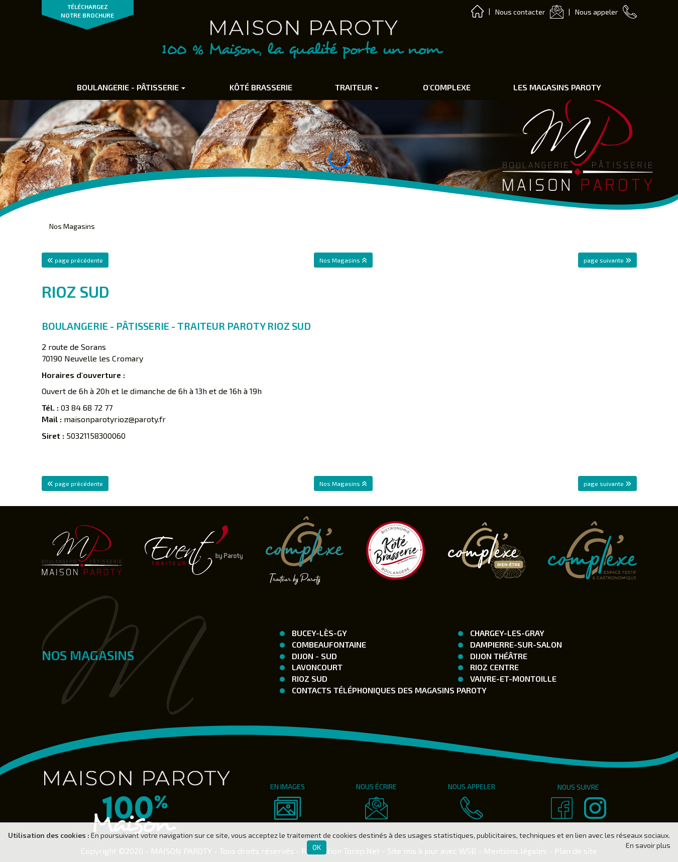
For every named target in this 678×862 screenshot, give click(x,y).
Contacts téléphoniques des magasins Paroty (388, 690)
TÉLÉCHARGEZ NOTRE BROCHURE (87, 11)
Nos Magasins (72, 226)
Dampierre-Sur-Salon (515, 644)
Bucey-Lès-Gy (318, 633)
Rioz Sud (308, 678)
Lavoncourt (316, 667)
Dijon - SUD (313, 656)
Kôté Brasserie (261, 87)
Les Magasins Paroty (557, 87)
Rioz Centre (493, 667)
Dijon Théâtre (497, 656)
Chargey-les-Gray (506, 633)
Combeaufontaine (328, 644)
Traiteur (357, 87)
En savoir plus (648, 845)
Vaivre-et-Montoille (512, 678)
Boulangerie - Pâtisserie (131, 87)
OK (316, 847)
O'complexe (447, 87)
